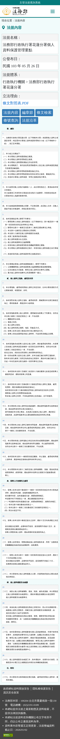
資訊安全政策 (11, 692)
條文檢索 (44, 113)
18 (3, 486)
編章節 (27, 113)
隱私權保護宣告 (41, 688)
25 (3, 628)
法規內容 (10, 113)
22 (3, 570)
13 (3, 402)
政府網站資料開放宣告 (16, 688)
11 (3, 367)
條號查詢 (10, 120)
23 (3, 587)
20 (3, 538)
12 (3, 380)
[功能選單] (53, 11)
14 (3, 420)
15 (3, 436)
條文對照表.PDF (16, 103)
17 (3, 465)
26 (3, 655)
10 (3, 339)
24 (3, 603)
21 (3, 551)
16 (3, 452)
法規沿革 (29, 120)
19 (3, 516)
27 (3, 673)
